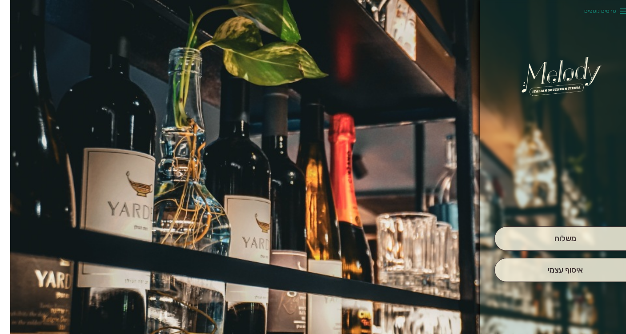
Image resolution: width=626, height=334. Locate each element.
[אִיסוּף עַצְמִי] (555, 270)
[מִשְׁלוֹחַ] (555, 238)
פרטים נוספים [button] (590, 11)
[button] (555, 201)
